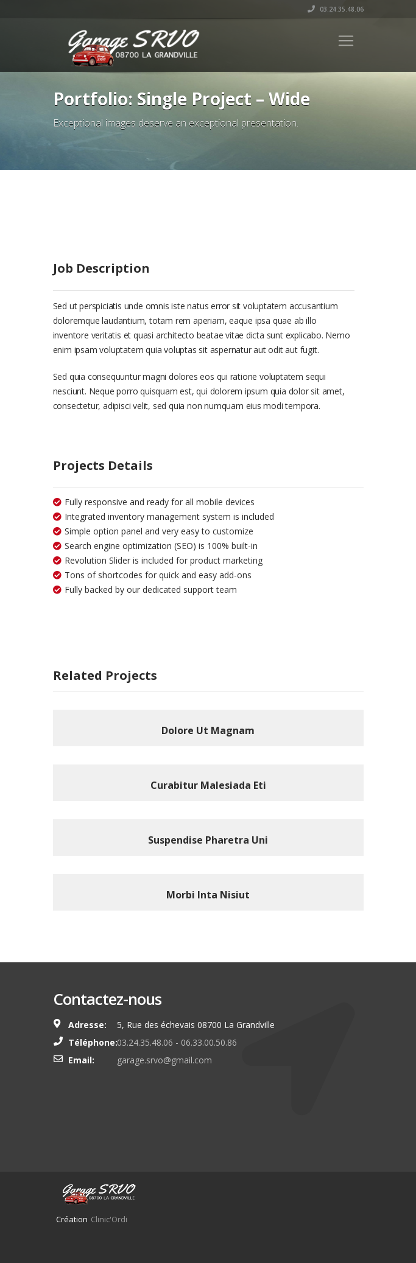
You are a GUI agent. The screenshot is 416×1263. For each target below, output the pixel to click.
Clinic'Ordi (109, 1219)
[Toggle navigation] (346, 41)
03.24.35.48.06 (336, 9)
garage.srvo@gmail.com (164, 1060)
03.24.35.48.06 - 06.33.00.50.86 (177, 1042)
